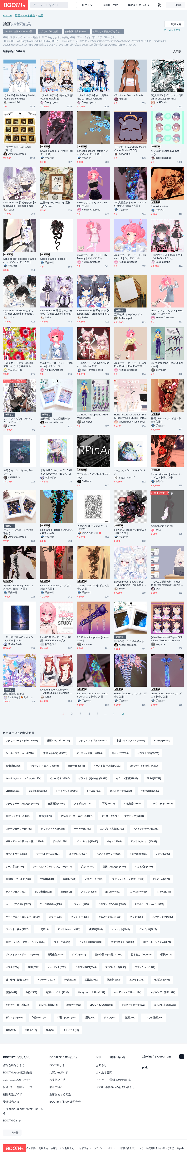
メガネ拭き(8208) (144, 867)
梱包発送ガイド (12, 1094)
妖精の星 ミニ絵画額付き (55, 418)
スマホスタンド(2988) (122, 943)
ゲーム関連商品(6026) (51, 905)
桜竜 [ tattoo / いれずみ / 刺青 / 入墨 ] (166, 420)
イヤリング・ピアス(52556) (44, 766)
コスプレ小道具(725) (165, 1006)
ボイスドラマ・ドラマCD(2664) (22, 956)
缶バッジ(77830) (120, 753)
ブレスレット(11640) (87, 842)
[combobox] (49, 5)
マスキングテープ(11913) (146, 829)
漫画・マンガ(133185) (58, 740)
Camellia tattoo (159, 206)
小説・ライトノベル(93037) (130, 740)
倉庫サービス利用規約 (62, 1148)
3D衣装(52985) (13, 766)
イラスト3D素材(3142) (90, 943)
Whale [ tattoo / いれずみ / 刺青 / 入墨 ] (130, 695)
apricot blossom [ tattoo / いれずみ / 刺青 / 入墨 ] (92, 152)
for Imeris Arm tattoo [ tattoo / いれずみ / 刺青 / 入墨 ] (93, 695)
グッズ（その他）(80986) (89, 753)
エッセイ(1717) (137, 981)
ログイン (87, 5)
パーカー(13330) (82, 829)
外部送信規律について (131, 1148)
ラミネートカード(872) (133, 1006)
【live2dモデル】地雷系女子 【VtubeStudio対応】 (167, 257)
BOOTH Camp (12, 1120)
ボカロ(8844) (87, 867)
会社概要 (31, 1148)
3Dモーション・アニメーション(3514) (25, 943)
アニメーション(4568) (109, 918)
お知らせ (101, 1065)
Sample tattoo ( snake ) (53, 258)
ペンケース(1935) (46, 981)
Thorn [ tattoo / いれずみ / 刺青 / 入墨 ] (93, 587)
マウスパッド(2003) (115, 968)
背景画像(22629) (56, 804)
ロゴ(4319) (43, 930)
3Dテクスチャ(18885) (161, 804)
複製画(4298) (96, 930)
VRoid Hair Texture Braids (128, 95)
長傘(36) (50, 1032)
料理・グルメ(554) (66, 1019)
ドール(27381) (93, 791)
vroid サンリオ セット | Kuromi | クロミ (93, 204)
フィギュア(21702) (83, 804)
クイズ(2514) (79, 956)
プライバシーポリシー (105, 1148)
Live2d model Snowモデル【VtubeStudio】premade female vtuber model (130, 583)
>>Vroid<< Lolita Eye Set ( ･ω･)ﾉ (167, 152)
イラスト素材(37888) (127, 778)
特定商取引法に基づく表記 (160, 1148)
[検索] (64, 5)
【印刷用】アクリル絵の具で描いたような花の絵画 (18, 364)
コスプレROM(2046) (86, 968)
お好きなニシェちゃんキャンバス (18, 472)
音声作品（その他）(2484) (108, 956)
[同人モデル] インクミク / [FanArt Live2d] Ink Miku (167, 97)
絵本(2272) (33, 968)
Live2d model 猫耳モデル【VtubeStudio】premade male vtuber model (93, 312)
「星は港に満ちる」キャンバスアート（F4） (18, 639)
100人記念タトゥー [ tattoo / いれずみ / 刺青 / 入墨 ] (130, 204)
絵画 (40, 15)
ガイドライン (84, 1148)
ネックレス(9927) (78, 854)
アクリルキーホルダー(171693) (22, 740)
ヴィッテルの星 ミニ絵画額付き (18, 532)
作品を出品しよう (138, 5)
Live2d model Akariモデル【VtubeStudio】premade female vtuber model (56, 691)
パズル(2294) (12, 968)
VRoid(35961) (13, 791)
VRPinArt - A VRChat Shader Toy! (93, 476)
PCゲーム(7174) (161, 880)
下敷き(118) (31, 1032)
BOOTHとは (110, 5)
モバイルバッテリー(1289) (91, 994)
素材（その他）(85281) (55, 753)
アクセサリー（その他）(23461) (22, 804)
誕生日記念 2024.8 (13, 693)
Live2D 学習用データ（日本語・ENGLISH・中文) (55, 639)
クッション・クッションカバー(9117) (52, 867)
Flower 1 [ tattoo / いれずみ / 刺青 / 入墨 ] (130, 531)
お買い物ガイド (58, 1072)
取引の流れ (56, 1087)
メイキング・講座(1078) (162, 994)
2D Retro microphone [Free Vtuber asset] (92, 416)
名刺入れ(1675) (162, 981)
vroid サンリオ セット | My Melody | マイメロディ (92, 257)
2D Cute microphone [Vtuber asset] (93, 639)
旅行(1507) (31, 994)
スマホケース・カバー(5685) (149, 905)
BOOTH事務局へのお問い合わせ (115, 1087)
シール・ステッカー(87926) (20, 753)
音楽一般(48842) (76, 766)
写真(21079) (108, 804)
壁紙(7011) (66, 892)
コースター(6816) (139, 892)
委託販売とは (11, 1101)
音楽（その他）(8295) (114, 867)
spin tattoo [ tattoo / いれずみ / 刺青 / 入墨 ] (56, 531)
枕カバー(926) (73, 1006)
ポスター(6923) (113, 892)
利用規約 (43, 1148)
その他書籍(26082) (150, 791)
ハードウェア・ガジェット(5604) (23, 918)
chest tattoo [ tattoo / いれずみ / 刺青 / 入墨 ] (166, 695)
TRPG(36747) (154, 778)
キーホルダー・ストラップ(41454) (23, 778)
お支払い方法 (57, 1079)
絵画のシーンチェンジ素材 (55, 202)
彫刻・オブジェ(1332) (57, 994)
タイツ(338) (110, 1019)
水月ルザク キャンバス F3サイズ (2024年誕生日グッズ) (56, 472)
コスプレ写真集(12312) (112, 829)
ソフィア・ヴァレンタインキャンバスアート (18, 420)
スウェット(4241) (120, 930)
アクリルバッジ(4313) (68, 930)
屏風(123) (11, 1032)
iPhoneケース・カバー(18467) (76, 816)
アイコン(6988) (89, 892)
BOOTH (7, 15)
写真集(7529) (69, 880)
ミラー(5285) (55, 918)
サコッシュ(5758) (80, 905)
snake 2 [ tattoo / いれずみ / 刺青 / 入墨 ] (55, 587)
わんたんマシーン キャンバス (129, 472)
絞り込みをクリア (173, 30)
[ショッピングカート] (159, 5)
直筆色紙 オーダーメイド (128, 314)
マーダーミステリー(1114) (127, 994)
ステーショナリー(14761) (19, 829)
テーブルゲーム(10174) (48, 854)
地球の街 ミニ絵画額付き (129, 641)
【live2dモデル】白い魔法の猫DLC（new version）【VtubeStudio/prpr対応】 (93, 97)
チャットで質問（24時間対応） (115, 1079)
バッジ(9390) (163, 854)
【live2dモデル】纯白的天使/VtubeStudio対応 (56, 97)
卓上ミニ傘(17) (71, 1032)
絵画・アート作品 (25, 15)
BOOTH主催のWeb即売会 (65, 1101)
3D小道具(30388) (38, 791)
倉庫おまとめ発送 (60, 1094)
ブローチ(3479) (62, 943)
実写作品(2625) (56, 956)
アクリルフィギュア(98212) (93, 740)
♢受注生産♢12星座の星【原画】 (17, 149)
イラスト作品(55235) (148, 753)
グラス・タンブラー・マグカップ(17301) (122, 816)
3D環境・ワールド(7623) (19, 880)
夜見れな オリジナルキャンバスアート (92, 528)
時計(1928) (70, 981)
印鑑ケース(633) (40, 1019)
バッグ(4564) (137, 918)
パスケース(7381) (94, 880)
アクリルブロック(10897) (143, 842)
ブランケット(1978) (145, 968)
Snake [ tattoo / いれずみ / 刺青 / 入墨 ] (56, 152)
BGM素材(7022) (43, 892)
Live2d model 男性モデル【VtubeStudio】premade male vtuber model (19, 204)
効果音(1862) (114, 981)
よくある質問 (104, 1072)
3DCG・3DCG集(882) (101, 1006)
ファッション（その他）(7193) (128, 880)
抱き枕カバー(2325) (141, 956)
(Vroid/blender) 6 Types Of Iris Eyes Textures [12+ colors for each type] (167, 639)
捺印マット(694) (14, 1019)
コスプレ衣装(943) (48, 1006)
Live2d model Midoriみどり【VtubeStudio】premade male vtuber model (19, 312)
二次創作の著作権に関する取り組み (23, 1111)
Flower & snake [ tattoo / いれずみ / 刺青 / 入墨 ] (166, 476)
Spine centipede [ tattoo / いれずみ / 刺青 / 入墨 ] (19, 587)
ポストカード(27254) (121, 791)
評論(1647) (11, 994)
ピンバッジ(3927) (148, 930)
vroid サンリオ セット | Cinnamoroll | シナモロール (130, 257)
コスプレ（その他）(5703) (112, 905)
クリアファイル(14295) (53, 829)
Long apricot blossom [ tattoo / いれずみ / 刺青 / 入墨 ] (19, 260)
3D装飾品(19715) (132, 804)
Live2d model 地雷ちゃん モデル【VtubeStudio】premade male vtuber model (56, 312)
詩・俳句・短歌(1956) (17, 981)
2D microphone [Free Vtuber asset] (167, 364)
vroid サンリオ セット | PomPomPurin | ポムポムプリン (130, 364)
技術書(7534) (47, 880)
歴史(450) (90, 1019)
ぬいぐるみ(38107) (60, 778)
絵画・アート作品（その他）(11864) (25, 842)
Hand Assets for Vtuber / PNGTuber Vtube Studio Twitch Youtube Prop (130, 416)
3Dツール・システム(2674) (157, 943)
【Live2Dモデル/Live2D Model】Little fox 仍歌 (93, 364)
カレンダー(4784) (80, 918)
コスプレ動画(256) (153, 1019)
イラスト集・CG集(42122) (107, 766)
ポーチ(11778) (59, 842)
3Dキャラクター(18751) (18, 816)
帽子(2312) (166, 956)
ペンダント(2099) (57, 968)
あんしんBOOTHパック (17, 1079)
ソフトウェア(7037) (16, 892)
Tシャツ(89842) (162, 740)
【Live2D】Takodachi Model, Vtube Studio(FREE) (130, 149)
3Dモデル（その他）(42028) (144, 766)
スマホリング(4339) (162, 918)
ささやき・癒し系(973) (18, 1006)
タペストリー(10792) (16, 854)
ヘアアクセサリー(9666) (108, 854)
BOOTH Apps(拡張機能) (17, 1072)
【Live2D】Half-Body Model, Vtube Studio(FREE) (19, 97)
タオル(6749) (164, 892)
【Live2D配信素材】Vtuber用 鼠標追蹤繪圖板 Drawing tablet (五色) (167, 583)
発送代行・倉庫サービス (18, 1087)
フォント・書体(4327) (17, 930)
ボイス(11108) (114, 842)
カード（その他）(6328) (18, 905)
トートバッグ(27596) (66, 791)
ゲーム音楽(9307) (15, 867)
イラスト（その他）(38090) (92, 778)
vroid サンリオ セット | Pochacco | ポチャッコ (56, 364)
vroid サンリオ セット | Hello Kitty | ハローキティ (167, 312)
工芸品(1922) (91, 981)
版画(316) (130, 1019)
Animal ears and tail (162, 526)
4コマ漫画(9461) (138, 854)
